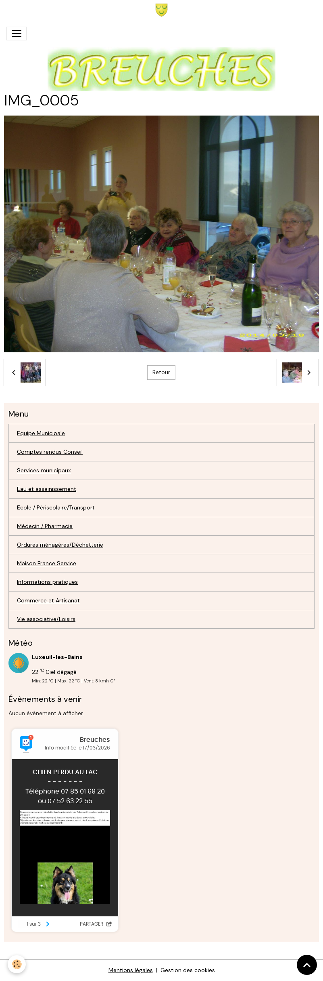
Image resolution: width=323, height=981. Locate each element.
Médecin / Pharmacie (45, 526)
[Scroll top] (307, 965)
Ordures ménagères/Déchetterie (60, 544)
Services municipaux (44, 470)
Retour (161, 372)
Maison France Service (46, 563)
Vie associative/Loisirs (46, 619)
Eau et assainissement (46, 489)
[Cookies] (17, 964)
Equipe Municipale (41, 433)
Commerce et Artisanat (48, 600)
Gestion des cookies (187, 970)
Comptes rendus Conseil (50, 451)
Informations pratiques (47, 581)
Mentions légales (130, 970)
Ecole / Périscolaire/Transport (56, 507)
